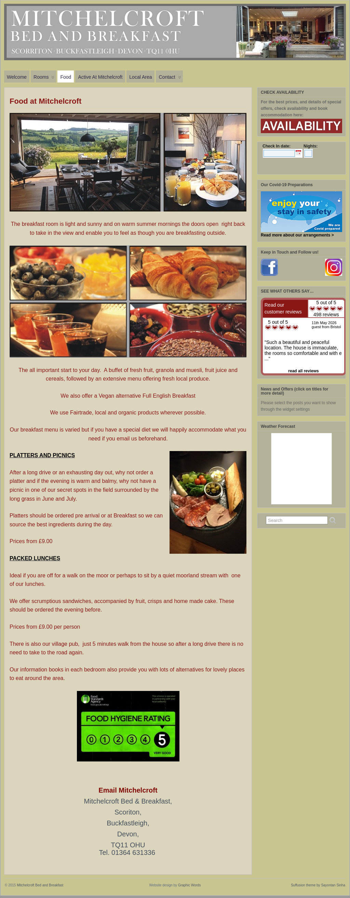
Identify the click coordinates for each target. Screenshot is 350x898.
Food (65, 77)
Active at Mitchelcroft (100, 77)
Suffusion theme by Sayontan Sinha (318, 885)
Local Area (140, 77)
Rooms (43, 78)
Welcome (17, 77)
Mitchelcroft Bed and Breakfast (40, 885)
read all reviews (303, 371)
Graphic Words (189, 885)
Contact (170, 78)
